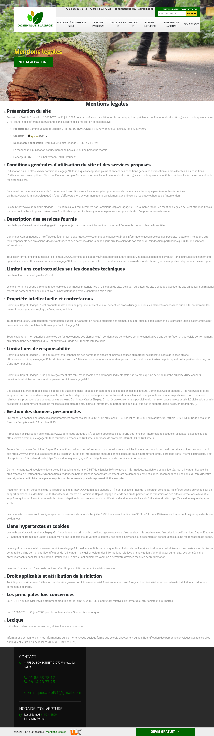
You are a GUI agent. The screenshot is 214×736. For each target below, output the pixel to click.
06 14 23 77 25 (100, 8)
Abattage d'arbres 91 (98, 24)
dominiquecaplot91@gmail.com (134, 8)
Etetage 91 (133, 24)
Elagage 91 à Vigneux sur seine (71, 24)
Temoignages (191, 24)
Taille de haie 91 (118, 24)
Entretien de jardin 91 (171, 24)
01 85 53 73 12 (76, 8)
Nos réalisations (33, 62)
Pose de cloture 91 (150, 24)
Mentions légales (56, 731)
